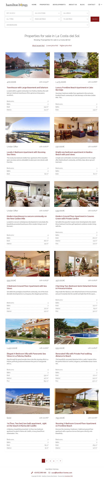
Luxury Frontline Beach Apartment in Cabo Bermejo (74, 88)
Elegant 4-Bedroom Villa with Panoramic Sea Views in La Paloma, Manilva (26, 355)
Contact (91, 4)
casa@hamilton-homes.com (61, 473)
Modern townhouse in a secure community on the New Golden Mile (27, 217)
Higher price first (66, 46)
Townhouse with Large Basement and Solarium (27, 87)
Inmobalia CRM (69, 476)
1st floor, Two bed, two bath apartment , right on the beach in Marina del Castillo (26, 424)
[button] (100, 4)
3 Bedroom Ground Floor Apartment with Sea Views (27, 287)
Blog (82, 4)
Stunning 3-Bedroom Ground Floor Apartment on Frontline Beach (76, 424)
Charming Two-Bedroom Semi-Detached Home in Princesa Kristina (76, 287)
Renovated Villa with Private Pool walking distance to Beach (74, 355)
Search (95, 19)
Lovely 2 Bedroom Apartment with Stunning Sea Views (26, 153)
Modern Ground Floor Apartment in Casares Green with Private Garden (75, 217)
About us (73, 4)
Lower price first (52, 46)
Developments (59, 4)
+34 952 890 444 (40, 473)
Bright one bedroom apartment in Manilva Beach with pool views (74, 153)
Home (34, 4)
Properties (45, 4)
